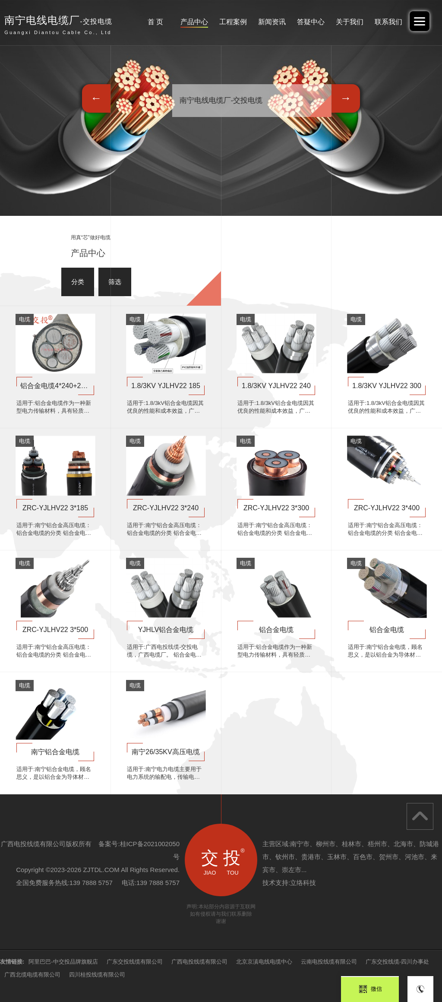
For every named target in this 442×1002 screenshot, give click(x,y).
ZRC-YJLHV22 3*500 (55, 629)
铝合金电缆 (276, 629)
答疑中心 (311, 21)
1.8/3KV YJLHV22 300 (386, 385)
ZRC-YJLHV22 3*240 (166, 508)
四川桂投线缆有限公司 (97, 974)
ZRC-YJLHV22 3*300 (276, 508)
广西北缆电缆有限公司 (32, 974)
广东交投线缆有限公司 (135, 961)
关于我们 (349, 21)
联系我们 (388, 21)
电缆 (24, 319)
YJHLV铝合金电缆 (166, 629)
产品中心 (194, 21)
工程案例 (233, 21)
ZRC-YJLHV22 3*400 (387, 508)
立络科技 (303, 882)
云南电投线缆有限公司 (329, 961)
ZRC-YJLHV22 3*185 (55, 508)
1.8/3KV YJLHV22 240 (276, 385)
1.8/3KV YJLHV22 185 (165, 385)
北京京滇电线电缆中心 (264, 961)
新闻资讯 (272, 21)
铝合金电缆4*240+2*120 (57, 385)
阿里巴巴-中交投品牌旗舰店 (63, 961)
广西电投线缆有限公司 (199, 961)
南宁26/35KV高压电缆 (165, 751)
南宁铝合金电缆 (55, 751)
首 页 (155, 21)
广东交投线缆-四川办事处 (397, 961)
